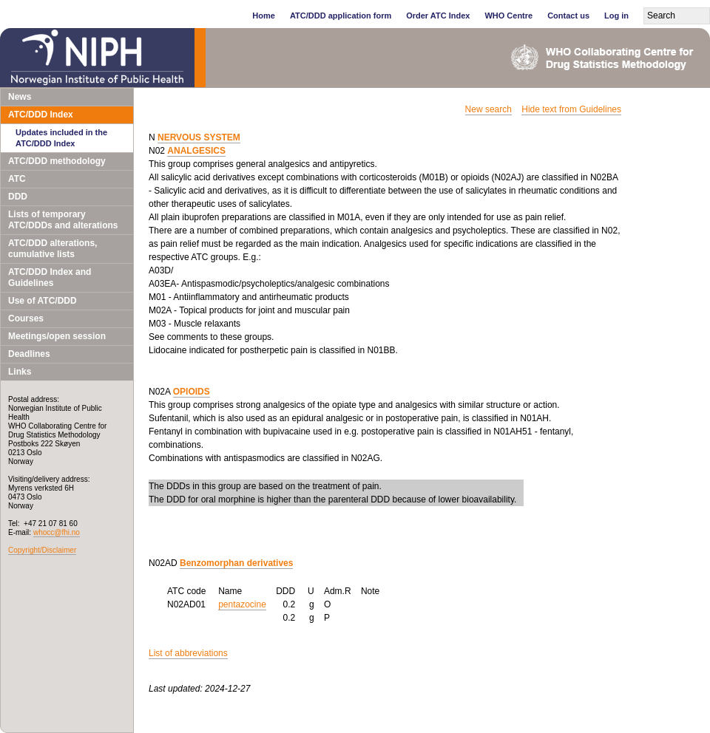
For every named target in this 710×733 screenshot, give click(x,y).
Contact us (568, 15)
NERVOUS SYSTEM (199, 137)
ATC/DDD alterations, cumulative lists (52, 248)
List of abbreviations (188, 653)
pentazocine (242, 604)
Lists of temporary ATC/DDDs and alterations (63, 220)
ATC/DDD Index (40, 114)
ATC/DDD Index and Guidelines (49, 277)
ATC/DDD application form (340, 15)
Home (263, 15)
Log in (616, 15)
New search (488, 109)
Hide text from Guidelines (571, 109)
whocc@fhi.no (56, 532)
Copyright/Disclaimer (42, 550)
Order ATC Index (438, 15)
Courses (26, 318)
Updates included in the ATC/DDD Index (61, 138)
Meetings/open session (57, 336)
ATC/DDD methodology (57, 161)
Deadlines (29, 354)
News (19, 97)
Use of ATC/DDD (42, 301)
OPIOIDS (191, 391)
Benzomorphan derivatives (236, 563)
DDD (17, 196)
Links (19, 371)
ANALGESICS (196, 151)
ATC (17, 179)
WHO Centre (508, 15)
